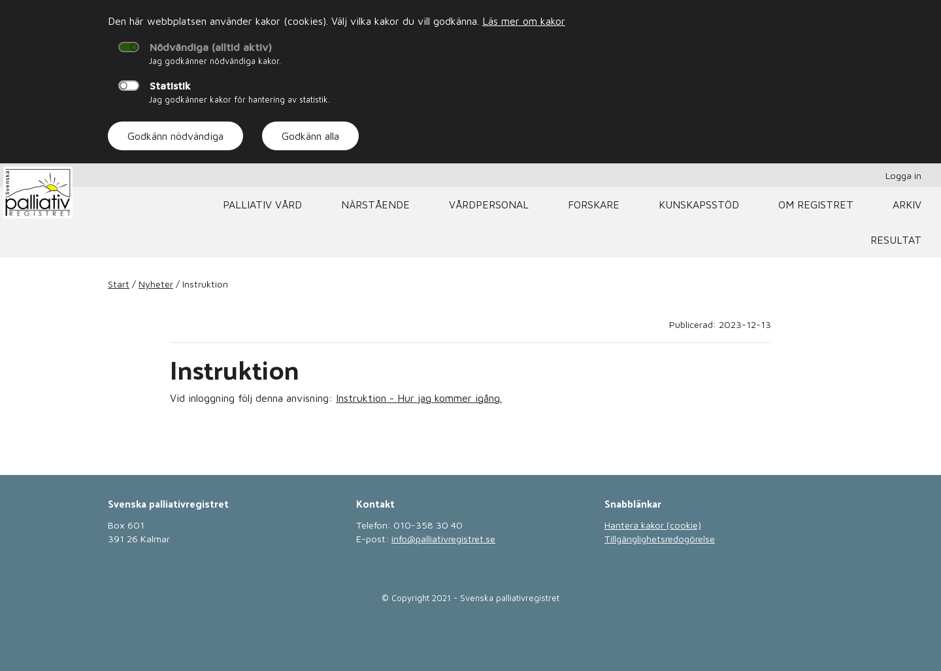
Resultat (895, 240)
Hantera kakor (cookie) (652, 525)
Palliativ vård (262, 204)
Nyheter (156, 283)
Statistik (170, 85)
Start (118, 283)
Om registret (815, 204)
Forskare (593, 204)
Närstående (375, 204)
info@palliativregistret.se (443, 538)
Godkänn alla (310, 136)
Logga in (903, 175)
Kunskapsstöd (699, 204)
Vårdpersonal (489, 204)
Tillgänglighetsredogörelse (659, 538)
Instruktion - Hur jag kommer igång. (419, 398)
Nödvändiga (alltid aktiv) (211, 47)
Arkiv (907, 204)
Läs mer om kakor (523, 21)
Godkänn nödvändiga (175, 136)
